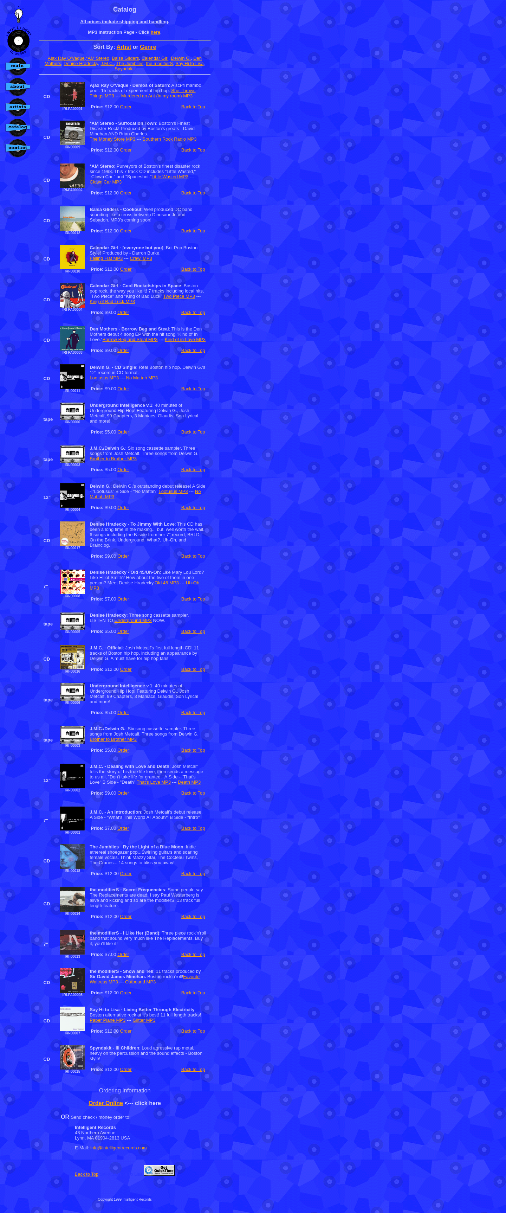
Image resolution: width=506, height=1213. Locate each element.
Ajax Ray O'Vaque (66, 58)
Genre (148, 47)
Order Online (106, 1103)
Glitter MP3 (143, 1020)
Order (125, 106)
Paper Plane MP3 (107, 1020)
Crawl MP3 (141, 258)
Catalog (124, 9)
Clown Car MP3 (106, 182)
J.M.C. (107, 63)
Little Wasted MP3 (169, 176)
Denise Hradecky (81, 63)
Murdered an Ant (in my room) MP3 (157, 95)
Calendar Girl (155, 58)
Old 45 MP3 (167, 582)
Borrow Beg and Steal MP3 (130, 339)
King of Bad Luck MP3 (112, 301)
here (155, 32)
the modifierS (159, 63)
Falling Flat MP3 (106, 258)
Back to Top (193, 106)
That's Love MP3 (154, 782)
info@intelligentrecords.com (118, 1147)
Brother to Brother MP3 (113, 458)
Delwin (97, 367)
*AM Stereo (97, 58)
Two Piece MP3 (179, 296)
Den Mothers (103, 329)
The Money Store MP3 (112, 139)
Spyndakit (125, 68)
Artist (124, 47)
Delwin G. (181, 58)
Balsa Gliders (125, 58)
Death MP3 (189, 782)
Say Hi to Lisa (189, 63)
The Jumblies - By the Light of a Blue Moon (136, 846)
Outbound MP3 (140, 981)
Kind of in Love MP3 (185, 339)
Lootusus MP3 (104, 377)
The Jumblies (129, 63)
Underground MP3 (133, 620)
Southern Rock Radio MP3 (170, 139)
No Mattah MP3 (142, 377)
